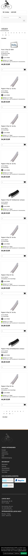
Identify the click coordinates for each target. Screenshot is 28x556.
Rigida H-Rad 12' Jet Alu (8, 88)
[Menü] (24, 20)
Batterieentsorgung (7, 457)
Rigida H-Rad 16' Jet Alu (8, 126)
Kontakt (4, 450)
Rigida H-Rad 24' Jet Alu (8, 312)
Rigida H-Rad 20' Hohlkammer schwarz (13, 200)
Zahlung (4, 466)
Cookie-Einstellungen (8, 553)
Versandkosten (6, 468)
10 (5, 35)
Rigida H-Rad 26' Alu (7, 386)
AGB (3, 456)
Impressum (5, 452)
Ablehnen (17, 553)
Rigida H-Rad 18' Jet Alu (8, 163)
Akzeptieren (23, 553)
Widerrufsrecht (5, 470)
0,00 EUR (9, 12)
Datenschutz (5, 454)
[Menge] (12, 69)
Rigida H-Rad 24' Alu (7, 275)
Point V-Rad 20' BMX (7, 49)
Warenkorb (5, 464)
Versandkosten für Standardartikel (18, 61)
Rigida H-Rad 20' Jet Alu (8, 237)
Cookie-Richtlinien (22, 550)
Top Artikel (4, 472)
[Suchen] (19, 17)
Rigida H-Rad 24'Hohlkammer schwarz (12, 348)
